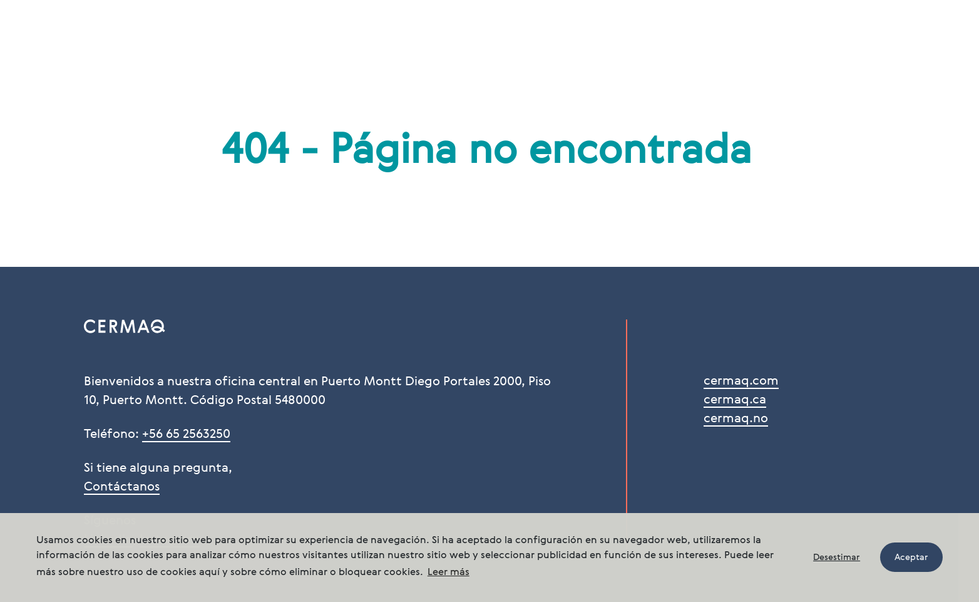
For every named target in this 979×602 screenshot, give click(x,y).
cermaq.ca (735, 400)
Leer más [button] (448, 573)
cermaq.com (741, 381)
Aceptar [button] (911, 557)
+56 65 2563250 (186, 434)
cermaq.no (736, 419)
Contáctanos (122, 487)
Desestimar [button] (836, 557)
